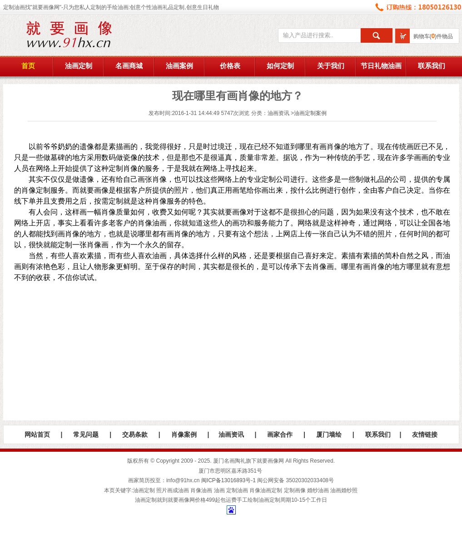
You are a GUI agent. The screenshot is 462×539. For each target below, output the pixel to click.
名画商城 (129, 66)
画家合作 (280, 434)
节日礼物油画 (381, 66)
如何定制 (280, 66)
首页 (28, 66)
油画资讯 (278, 113)
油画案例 (179, 66)
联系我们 (431, 66)
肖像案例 (184, 434)
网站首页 (37, 434)
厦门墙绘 (329, 434)
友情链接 (424, 434)
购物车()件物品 (433, 36)
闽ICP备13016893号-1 (228, 480)
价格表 (230, 66)
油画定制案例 (310, 113)
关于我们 (330, 66)
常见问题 (86, 434)
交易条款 (135, 434)
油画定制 (78, 66)
